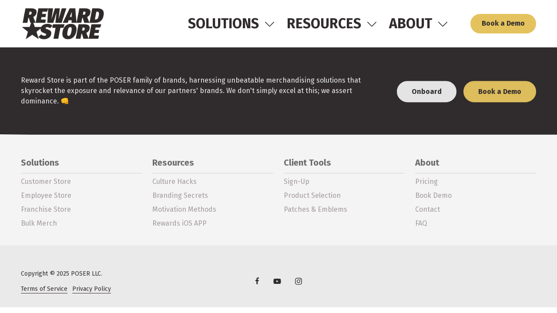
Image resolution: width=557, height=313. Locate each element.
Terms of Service (44, 289)
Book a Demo (503, 23)
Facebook (257, 281)
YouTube (277, 281)
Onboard (427, 92)
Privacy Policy (91, 289)
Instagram (299, 281)
